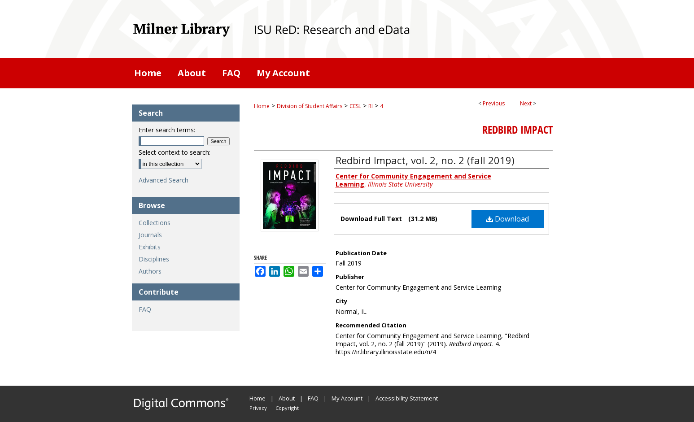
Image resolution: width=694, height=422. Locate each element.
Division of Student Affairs (309, 106)
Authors (150, 271)
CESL (355, 106)
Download (507, 219)
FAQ (145, 309)
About (287, 398)
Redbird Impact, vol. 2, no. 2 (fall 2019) (425, 160)
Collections (154, 222)
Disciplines (154, 259)
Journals (150, 235)
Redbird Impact (517, 129)
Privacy (258, 408)
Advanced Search (163, 180)
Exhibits (150, 247)
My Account (347, 398)
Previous (494, 103)
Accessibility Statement (406, 398)
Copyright (287, 408)
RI (370, 106)
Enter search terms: (167, 130)
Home (262, 106)
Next (526, 103)
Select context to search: (174, 152)
